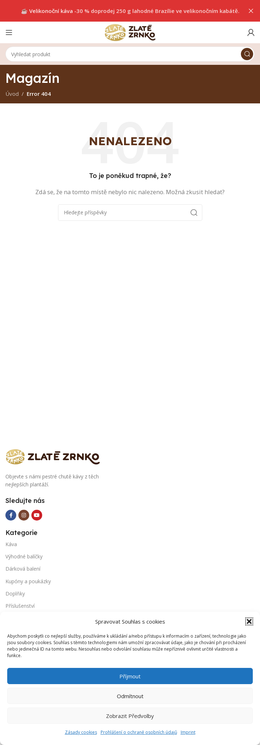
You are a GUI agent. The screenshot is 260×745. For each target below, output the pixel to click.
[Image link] (55, 456)
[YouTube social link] (36, 515)
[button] (249, 621)
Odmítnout (130, 696)
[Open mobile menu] (9, 32)
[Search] (130, 54)
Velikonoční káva (51, 10)
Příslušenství (20, 605)
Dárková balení (22, 568)
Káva (11, 544)
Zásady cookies (81, 732)
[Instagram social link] (23, 515)
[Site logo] (130, 31)
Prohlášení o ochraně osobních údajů (139, 732)
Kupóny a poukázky (28, 581)
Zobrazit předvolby (130, 715)
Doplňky (15, 593)
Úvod (12, 93)
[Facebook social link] (10, 515)
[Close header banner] (251, 11)
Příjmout (130, 676)
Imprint (188, 732)
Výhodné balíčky (24, 556)
